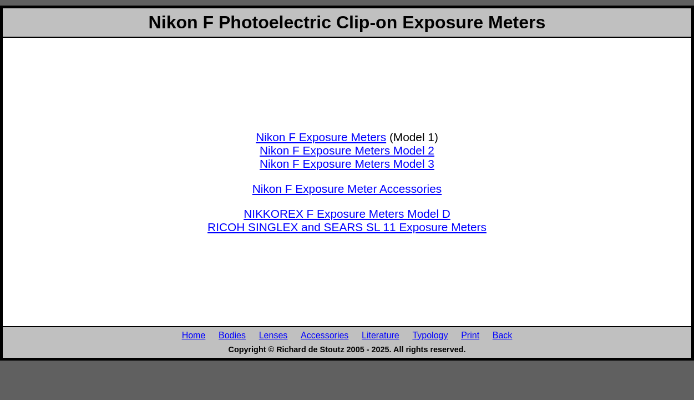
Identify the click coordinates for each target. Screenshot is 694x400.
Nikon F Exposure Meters (321, 137)
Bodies (232, 335)
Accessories (324, 335)
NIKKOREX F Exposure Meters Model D (347, 213)
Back (503, 335)
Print (470, 335)
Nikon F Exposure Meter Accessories (347, 188)
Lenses (273, 335)
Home (194, 335)
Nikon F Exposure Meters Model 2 (347, 150)
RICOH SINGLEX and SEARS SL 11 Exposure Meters (347, 227)
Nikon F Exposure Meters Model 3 (347, 163)
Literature (380, 335)
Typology (430, 335)
